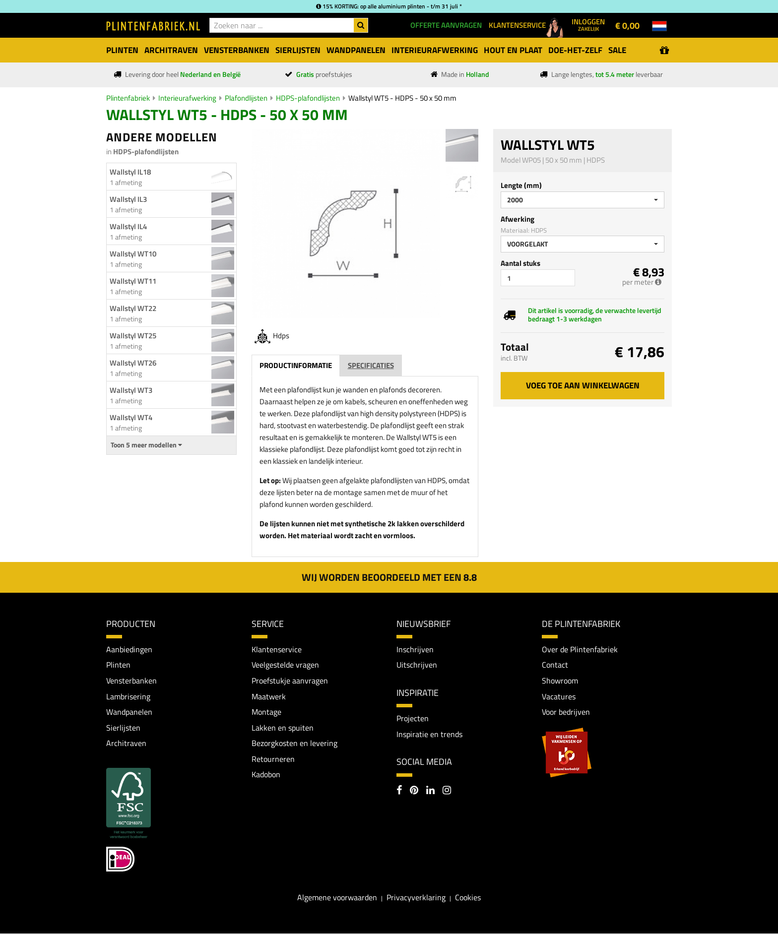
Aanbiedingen (129, 649)
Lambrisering (128, 696)
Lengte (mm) (521, 185)
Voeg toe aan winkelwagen (583, 385)
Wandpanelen (129, 712)
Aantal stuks (520, 263)
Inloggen (588, 24)
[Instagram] (447, 791)
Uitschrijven (416, 665)
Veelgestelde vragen (285, 665)
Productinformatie (295, 365)
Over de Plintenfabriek (580, 649)
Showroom (560, 680)
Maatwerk (269, 696)
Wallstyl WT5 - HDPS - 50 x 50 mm (402, 98)
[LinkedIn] (430, 791)
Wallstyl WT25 (133, 335)
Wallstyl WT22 (133, 308)
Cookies (468, 897)
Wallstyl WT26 (133, 363)
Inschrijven (415, 649)
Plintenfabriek (128, 98)
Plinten (118, 665)
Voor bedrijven (566, 712)
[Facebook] (399, 791)
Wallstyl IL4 (128, 226)
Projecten (412, 718)
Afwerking (517, 219)
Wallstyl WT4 (131, 417)
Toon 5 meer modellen (146, 445)
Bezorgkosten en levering (294, 743)
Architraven (126, 743)
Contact (555, 665)
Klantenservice (277, 649)
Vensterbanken (131, 680)
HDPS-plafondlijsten (308, 98)
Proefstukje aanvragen (290, 680)
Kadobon (266, 775)
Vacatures (559, 696)
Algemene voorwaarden (337, 897)
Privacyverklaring (416, 897)
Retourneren (273, 759)
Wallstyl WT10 (133, 253)
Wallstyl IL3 (128, 199)
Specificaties (371, 365)
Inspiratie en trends (429, 734)
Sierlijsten (123, 728)
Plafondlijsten (246, 98)
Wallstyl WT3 (131, 390)
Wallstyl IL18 (130, 172)
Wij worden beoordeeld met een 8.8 (389, 577)
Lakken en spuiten (283, 728)
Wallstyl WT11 (133, 281)
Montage (266, 712)
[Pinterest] (414, 791)
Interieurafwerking (187, 98)
